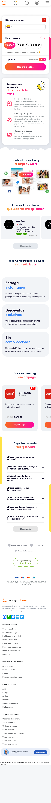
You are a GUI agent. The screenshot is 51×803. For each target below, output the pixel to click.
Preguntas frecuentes (11, 647)
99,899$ (35, 45)
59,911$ (22, 45)
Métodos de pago (9, 632)
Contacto (6, 654)
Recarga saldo (25, 66)
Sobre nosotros (9, 629)
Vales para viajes (9, 744)
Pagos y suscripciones (12, 677)
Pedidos (5, 673)
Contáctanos (40, 752)
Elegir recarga (19, 425)
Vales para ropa (9, 741)
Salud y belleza (8, 722)
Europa (5, 692)
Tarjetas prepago (9, 726)
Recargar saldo (8, 670)
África (5, 696)
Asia (4, 689)
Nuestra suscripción (11, 651)
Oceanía (5, 700)
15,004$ (9, 45)
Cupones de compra (11, 719)
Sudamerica (7, 707)
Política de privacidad (11, 636)
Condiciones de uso (10, 640)
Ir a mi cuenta (26, 174)
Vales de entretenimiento (13, 733)
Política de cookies (10, 643)
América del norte (10, 703)
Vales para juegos (10, 737)
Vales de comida (9, 730)
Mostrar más (25, 246)
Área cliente (7, 666)
